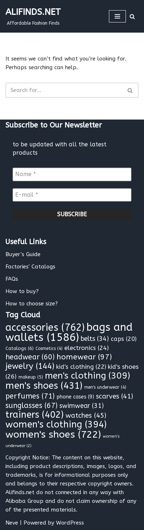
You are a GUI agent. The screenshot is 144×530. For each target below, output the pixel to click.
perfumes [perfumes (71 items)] (30, 396)
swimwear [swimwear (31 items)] (81, 406)
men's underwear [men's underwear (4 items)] (105, 387)
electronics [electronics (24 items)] (86, 347)
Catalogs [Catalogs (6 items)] (19, 348)
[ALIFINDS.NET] (33, 16)
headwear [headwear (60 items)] (30, 357)
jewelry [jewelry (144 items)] (29, 366)
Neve (11, 522)
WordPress (70, 522)
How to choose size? (31, 303)
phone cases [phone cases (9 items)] (75, 397)
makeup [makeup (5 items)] (30, 377)
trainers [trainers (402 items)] (34, 414)
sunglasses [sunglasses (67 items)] (31, 405)
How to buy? (22, 291)
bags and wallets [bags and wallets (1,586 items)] (69, 332)
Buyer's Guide (23, 254)
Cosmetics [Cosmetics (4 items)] (49, 348)
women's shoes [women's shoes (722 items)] (53, 434)
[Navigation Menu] (117, 16)
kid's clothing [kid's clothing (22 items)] (81, 366)
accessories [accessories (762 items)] (45, 327)
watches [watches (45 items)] (85, 416)
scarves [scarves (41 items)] (114, 396)
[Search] (132, 16)
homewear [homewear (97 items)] (84, 357)
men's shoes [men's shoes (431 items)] (43, 385)
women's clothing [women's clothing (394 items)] (56, 424)
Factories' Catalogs (30, 266)
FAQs (11, 279)
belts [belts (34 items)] (95, 339)
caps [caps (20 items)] (123, 338)
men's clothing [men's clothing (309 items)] (87, 375)
